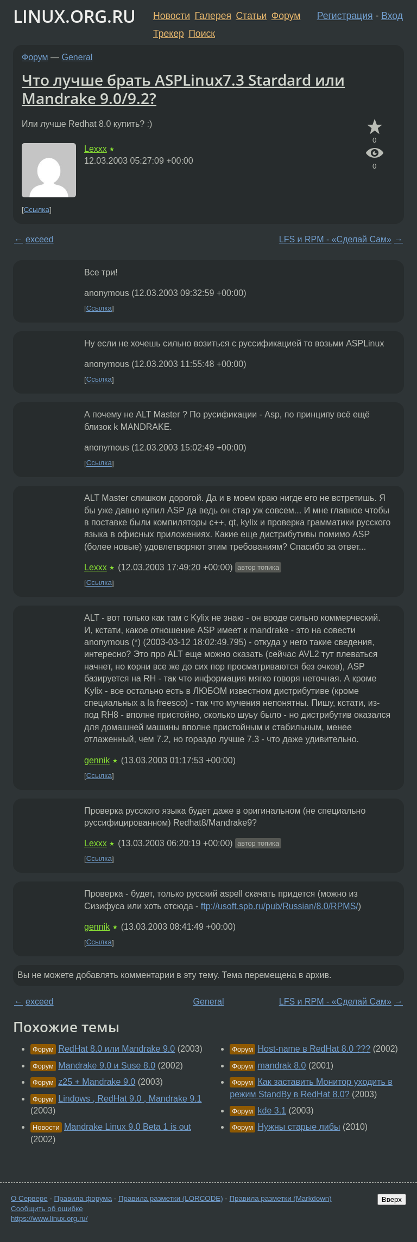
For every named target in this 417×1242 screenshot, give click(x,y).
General (77, 57)
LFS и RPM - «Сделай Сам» (335, 239)
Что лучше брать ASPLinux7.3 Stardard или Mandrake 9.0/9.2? (183, 88)
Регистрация (345, 15)
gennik (97, 760)
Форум (285, 15)
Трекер (168, 33)
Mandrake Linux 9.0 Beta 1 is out (127, 1126)
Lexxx (95, 148)
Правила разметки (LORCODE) (170, 1198)
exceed (40, 239)
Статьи (251, 15)
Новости (171, 15)
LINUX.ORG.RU (74, 16)
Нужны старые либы (299, 1126)
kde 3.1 (272, 1110)
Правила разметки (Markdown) (280, 1198)
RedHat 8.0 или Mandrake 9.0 (116, 1048)
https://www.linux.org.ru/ (49, 1218)
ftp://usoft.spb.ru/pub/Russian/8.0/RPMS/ (279, 906)
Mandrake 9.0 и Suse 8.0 (106, 1065)
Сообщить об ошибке (47, 1209)
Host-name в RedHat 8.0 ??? (314, 1048)
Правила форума (83, 1198)
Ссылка (36, 209)
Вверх (392, 1199)
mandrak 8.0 (282, 1065)
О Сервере (29, 1198)
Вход (392, 15)
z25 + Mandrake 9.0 (96, 1081)
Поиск (201, 33)
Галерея (213, 15)
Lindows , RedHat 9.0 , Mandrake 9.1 (129, 1098)
